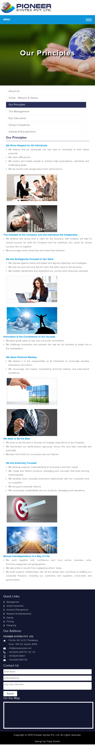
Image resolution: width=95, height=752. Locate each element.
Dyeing (8, 617)
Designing (9, 625)
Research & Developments (17, 613)
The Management (19, 111)
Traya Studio (53, 741)
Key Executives (17, 118)
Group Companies (19, 125)
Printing (8, 621)
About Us (14, 91)
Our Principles (17, 104)
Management (11, 602)
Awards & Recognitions (22, 131)
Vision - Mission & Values (23, 98)
